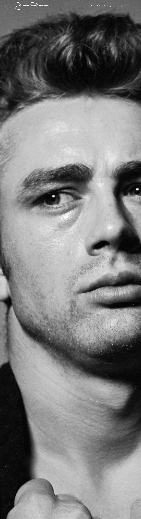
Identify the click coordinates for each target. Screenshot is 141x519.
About (92, 6)
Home (86, 6)
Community (107, 6)
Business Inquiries (119, 6)
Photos (99, 6)
